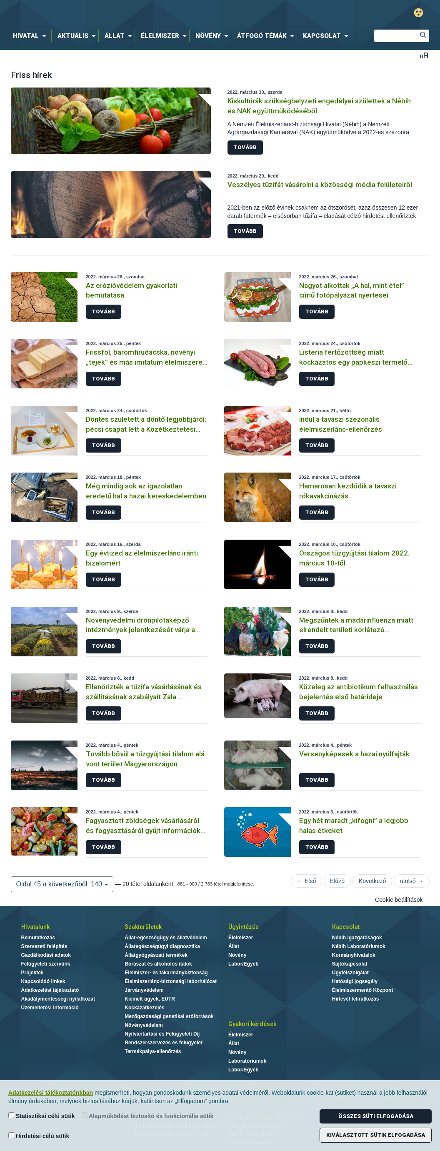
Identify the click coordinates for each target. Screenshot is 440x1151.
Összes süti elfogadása (375, 1116)
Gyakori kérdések (252, 1024)
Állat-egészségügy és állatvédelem (166, 938)
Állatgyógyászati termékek (156, 955)
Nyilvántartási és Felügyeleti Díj (162, 1034)
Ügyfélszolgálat (350, 973)
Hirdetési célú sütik (38, 1135)
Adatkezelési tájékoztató (50, 990)
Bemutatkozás (38, 938)
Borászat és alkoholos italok (158, 964)
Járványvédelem (144, 990)
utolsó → (411, 881)
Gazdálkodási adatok (46, 955)
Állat (233, 946)
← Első (306, 881)
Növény (237, 955)
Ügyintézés (243, 926)
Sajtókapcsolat (350, 964)
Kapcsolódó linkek (43, 981)
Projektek (32, 973)
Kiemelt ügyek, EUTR (150, 999)
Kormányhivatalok (353, 955)
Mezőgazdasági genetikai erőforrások (169, 1016)
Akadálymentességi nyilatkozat (58, 999)
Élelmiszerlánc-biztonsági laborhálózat (171, 981)
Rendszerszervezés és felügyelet (163, 1043)
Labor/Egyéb (243, 964)
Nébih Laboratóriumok (358, 946)
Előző (337, 881)
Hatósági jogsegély (355, 981)
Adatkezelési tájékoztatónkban (50, 1092)
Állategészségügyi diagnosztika (162, 946)
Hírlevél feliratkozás (355, 999)
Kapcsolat (346, 926)
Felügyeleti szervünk (45, 964)
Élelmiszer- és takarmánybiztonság (166, 973)
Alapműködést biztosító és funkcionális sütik (148, 1115)
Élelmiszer (240, 938)
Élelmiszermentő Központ (362, 990)
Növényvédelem (143, 1025)
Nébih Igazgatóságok (357, 938)
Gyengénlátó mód (418, 12)
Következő (372, 881)
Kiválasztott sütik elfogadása (375, 1135)
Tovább (245, 147)
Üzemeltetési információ (50, 1008)
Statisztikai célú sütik (41, 1115)
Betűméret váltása (424, 55)
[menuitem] (31, 36)
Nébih (131, 13)
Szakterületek (143, 926)
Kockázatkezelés (144, 1008)
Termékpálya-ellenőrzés (153, 1051)
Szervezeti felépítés (44, 946)
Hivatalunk (35, 926)
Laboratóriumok (247, 1061)
